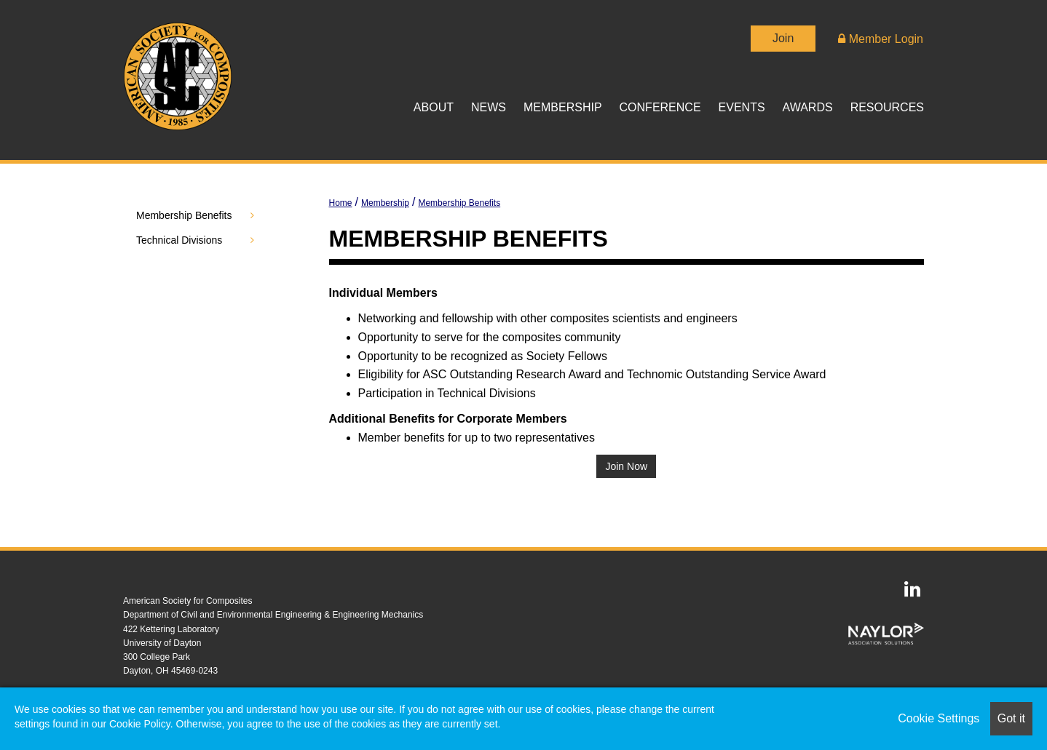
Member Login (880, 39)
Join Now (626, 466)
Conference (660, 107)
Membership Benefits (459, 203)
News (488, 107)
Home (340, 203)
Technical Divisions (179, 240)
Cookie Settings (938, 718)
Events (742, 107)
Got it (1011, 718)
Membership (563, 107)
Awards (808, 107)
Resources (887, 107)
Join (783, 38)
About (434, 107)
